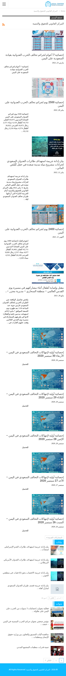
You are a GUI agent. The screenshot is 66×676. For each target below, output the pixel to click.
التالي (51, 598)
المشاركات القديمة (54, 537)
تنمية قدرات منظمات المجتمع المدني (33, 647)
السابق (60, 598)
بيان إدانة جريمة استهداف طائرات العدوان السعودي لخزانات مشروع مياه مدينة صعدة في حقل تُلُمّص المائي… (35, 164)
